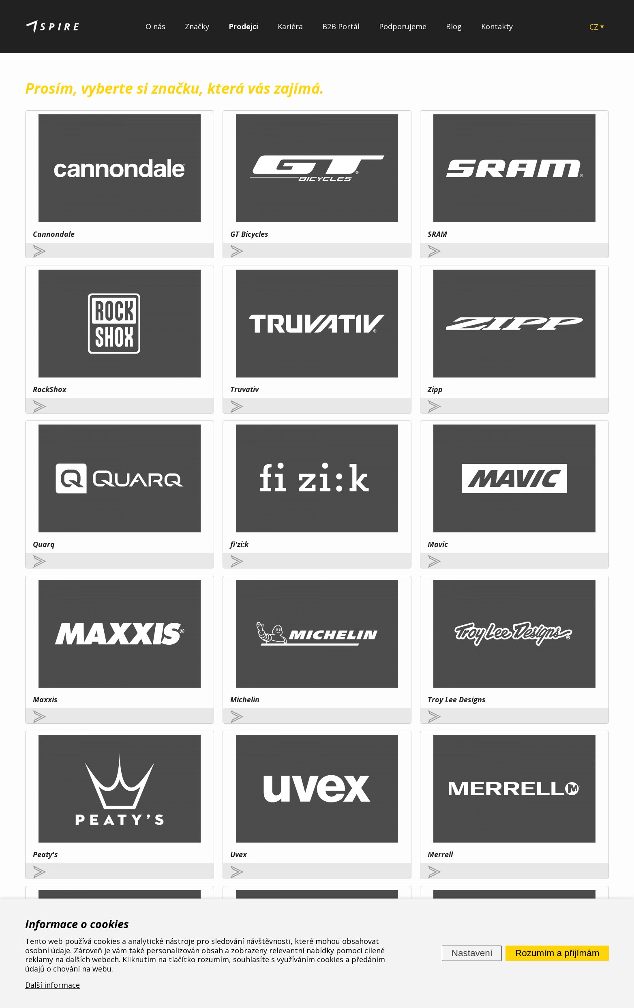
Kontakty (497, 26)
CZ (593, 27)
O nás (155, 26)
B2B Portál (341, 26)
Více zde (98, 799)
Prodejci (243, 26)
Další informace (52, 985)
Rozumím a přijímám (557, 953)
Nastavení (472, 953)
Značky (197, 26)
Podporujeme (402, 26)
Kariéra (290, 26)
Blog (454, 26)
